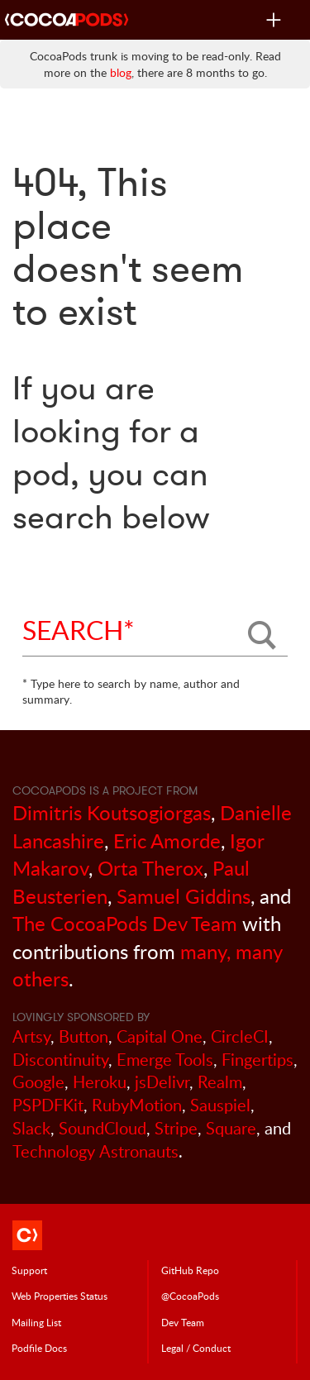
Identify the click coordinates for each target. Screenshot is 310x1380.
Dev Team (182, 1322)
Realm (220, 1082)
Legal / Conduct (196, 1347)
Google (38, 1082)
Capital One (160, 1036)
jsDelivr (162, 1082)
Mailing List (36, 1322)
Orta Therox (150, 867)
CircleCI (240, 1036)
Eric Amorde (167, 840)
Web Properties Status (59, 1295)
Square (231, 1128)
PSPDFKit (47, 1105)
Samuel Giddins (183, 896)
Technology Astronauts (95, 1151)
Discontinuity (60, 1059)
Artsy (31, 1036)
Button (83, 1036)
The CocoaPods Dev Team (124, 923)
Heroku (99, 1082)
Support (29, 1270)
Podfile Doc (39, 1347)
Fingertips (257, 1059)
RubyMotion (137, 1105)
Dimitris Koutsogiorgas (111, 812)
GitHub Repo (190, 1270)
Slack (31, 1128)
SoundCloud (102, 1128)
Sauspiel (220, 1105)
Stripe (176, 1128)
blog (120, 72)
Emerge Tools (165, 1059)
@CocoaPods (190, 1295)
